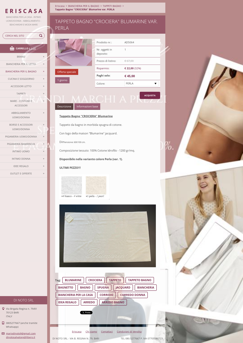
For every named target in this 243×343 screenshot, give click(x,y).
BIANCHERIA (145, 287)
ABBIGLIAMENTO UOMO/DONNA (21, 115)
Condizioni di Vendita (129, 331)
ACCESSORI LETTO (21, 86)
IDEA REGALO (67, 302)
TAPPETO (115, 280)
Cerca (41, 36)
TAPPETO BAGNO (139, 280)
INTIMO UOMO (21, 151)
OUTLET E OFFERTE (21, 173)
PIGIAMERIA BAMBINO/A (21, 144)
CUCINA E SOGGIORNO (21, 78)
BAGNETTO (65, 287)
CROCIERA (95, 280)
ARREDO (89, 302)
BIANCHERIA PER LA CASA (75, 295)
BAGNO (85, 287)
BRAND (21, 56)
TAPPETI (21, 93)
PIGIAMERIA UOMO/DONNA (21, 136)
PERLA (129, 83)
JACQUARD (123, 287)
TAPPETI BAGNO (112, 6)
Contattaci (107, 331)
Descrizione (64, 106)
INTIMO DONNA (21, 158)
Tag (57, 280)
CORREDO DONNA (132, 295)
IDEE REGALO (21, 166)
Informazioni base (87, 106)
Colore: (101, 83)
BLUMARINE (73, 280)
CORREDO (106, 295)
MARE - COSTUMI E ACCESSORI (21, 103)
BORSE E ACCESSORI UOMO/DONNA (21, 127)
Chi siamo (91, 331)
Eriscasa (60, 6)
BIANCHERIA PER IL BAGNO (21, 71)
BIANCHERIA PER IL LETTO (21, 64)
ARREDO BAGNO (113, 302)
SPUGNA (103, 287)
